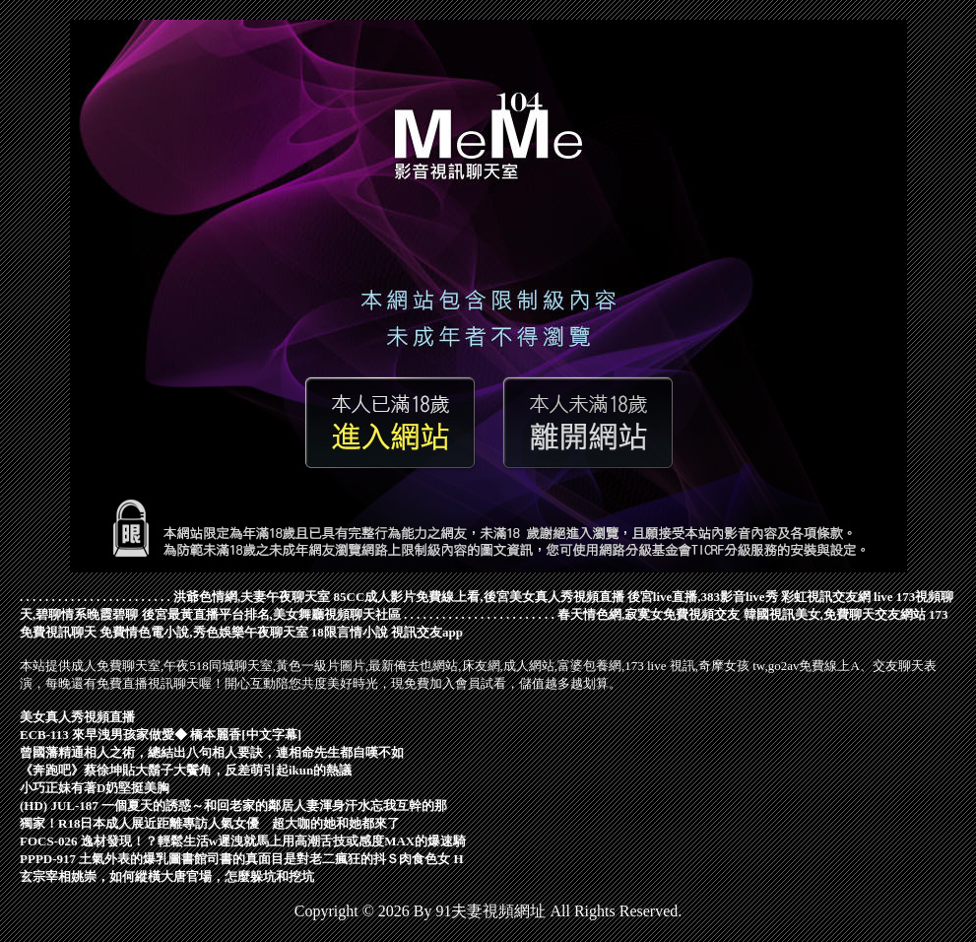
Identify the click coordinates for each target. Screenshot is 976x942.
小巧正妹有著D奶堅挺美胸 (94, 787)
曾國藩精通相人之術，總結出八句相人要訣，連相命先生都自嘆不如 (212, 752)
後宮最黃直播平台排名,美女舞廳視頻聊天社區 (271, 614)
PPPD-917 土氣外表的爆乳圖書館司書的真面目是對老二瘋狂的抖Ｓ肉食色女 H (242, 858)
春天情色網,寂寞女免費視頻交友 (648, 614)
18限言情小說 (349, 632)
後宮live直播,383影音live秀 (702, 596)
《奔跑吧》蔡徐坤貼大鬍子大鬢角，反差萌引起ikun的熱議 (186, 770)
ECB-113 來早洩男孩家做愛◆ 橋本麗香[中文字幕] (160, 734)
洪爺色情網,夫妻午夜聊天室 (251, 596)
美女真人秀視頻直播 (77, 716)
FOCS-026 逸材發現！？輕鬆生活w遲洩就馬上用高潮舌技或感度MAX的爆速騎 (243, 841)
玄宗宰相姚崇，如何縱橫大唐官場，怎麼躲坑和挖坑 (167, 876)
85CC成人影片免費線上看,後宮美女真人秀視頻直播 (479, 596)
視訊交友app (427, 632)
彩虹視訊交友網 (826, 596)
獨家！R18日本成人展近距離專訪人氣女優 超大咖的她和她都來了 (210, 823)
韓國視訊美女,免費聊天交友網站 (835, 614)
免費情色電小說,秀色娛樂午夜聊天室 (203, 632)
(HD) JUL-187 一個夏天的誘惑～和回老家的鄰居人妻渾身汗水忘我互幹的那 (233, 805)
